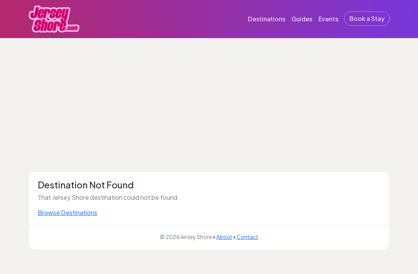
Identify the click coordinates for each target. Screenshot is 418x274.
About (224, 236)
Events (328, 19)
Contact (247, 236)
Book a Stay (366, 18)
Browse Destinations (67, 213)
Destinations (266, 19)
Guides (301, 19)
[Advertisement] (209, 95)
